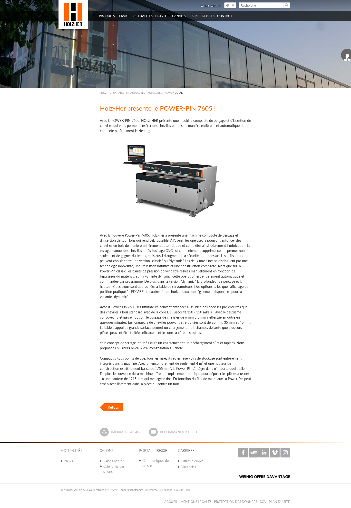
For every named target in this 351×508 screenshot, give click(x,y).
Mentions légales (196, 502)
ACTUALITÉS (154, 92)
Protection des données (235, 502)
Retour (113, 407)
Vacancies (188, 467)
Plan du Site (279, 502)
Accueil (171, 502)
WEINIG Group (210, 5)
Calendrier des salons (114, 469)
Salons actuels (114, 461)
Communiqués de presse (155, 463)
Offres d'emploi (192, 461)
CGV (263, 502)
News (68, 461)
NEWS (168, 92)
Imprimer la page (126, 432)
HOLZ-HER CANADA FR (113, 92)
